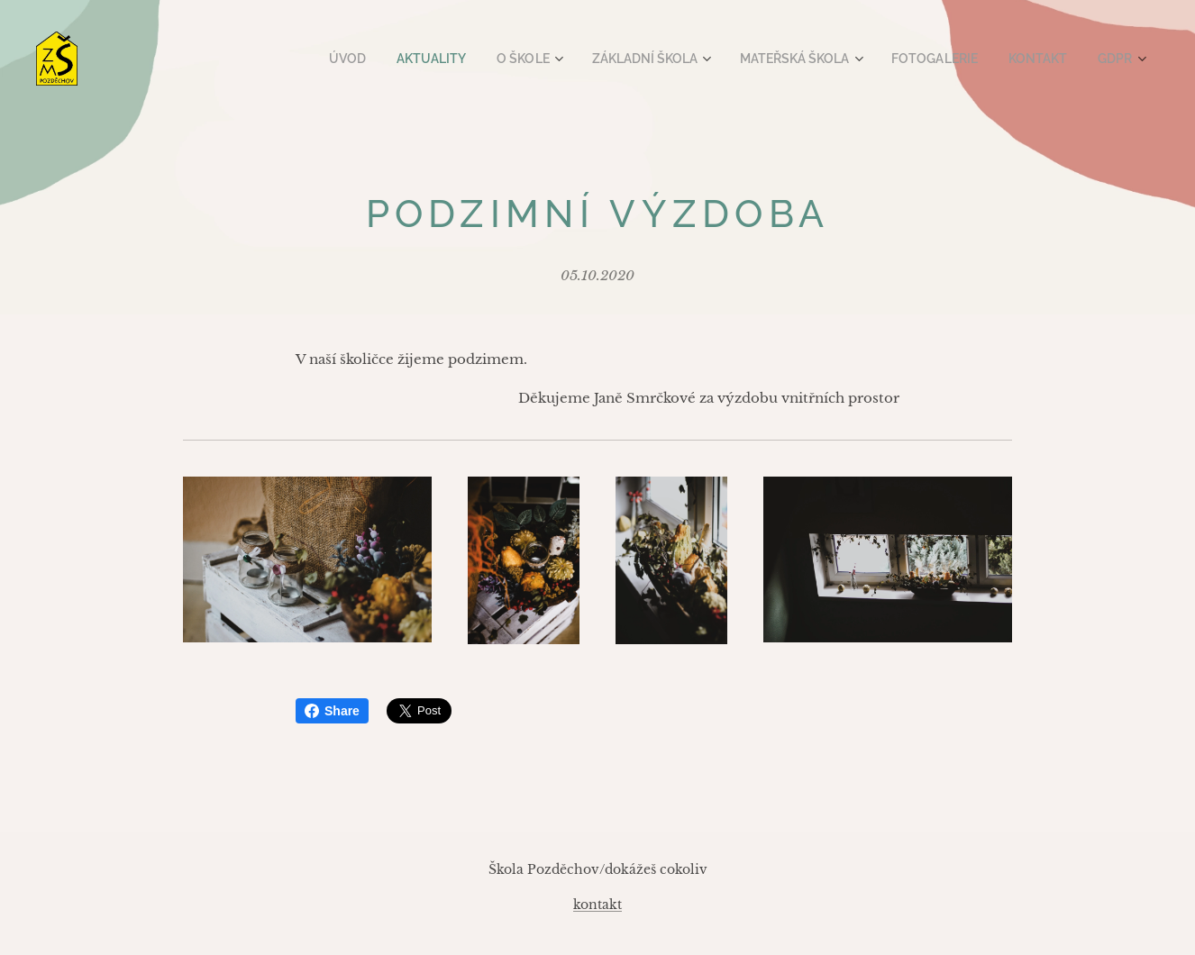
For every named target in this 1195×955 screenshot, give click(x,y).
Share (332, 711)
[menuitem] (381, 58)
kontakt (597, 904)
